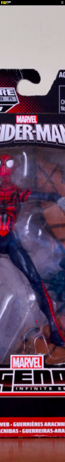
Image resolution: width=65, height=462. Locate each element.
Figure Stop (9, 2)
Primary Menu (62, 2)
